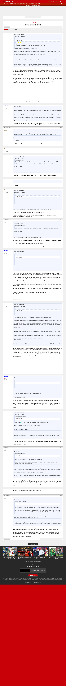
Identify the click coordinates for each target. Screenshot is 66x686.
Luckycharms (6, 376)
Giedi (4, 33)
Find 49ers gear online (10, 29)
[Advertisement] (33, 10)
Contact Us (29, 582)
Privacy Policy (34, 582)
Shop (39, 3)
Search (39, 17)
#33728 (61, 219)
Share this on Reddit (38, 25)
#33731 (61, 374)
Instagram (34, 566)
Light (34, 544)
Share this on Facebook (28, 25)
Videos (14, 3)
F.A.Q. (32, 17)
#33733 (61, 447)
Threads (32, 566)
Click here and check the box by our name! (38, 570)
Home (4, 3)
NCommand (5, 129)
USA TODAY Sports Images (39, 580)
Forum (18, 3)
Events (35, 17)
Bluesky (36, 566)
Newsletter (34, 3)
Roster (30, 3)
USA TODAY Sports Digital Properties (34, 562)
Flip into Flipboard (35, 25)
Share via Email (40, 25)
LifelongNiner (6, 250)
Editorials (11, 3)
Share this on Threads (31, 25)
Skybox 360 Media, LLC (37, 561)
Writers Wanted (33, 575)
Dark (36, 544)
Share (62, 3)
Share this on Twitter (26, 25)
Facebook (30, 566)
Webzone (8, 1)
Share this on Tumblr (33, 25)
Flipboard (58, 1)
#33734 (61, 488)
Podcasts (22, 3)
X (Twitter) (27, 566)
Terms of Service (38, 582)
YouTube (38, 566)
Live (26, 17)
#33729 (61, 248)
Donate (26, 582)
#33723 (61, 127)
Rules (29, 17)
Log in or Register (60, 19)
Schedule (26, 3)
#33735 (61, 495)
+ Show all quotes (19, 40)
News (7, 3)
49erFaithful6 (6, 105)
